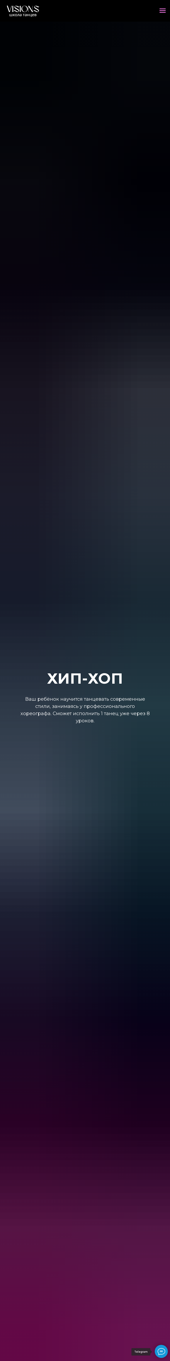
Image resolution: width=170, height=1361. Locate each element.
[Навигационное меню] (163, 11)
